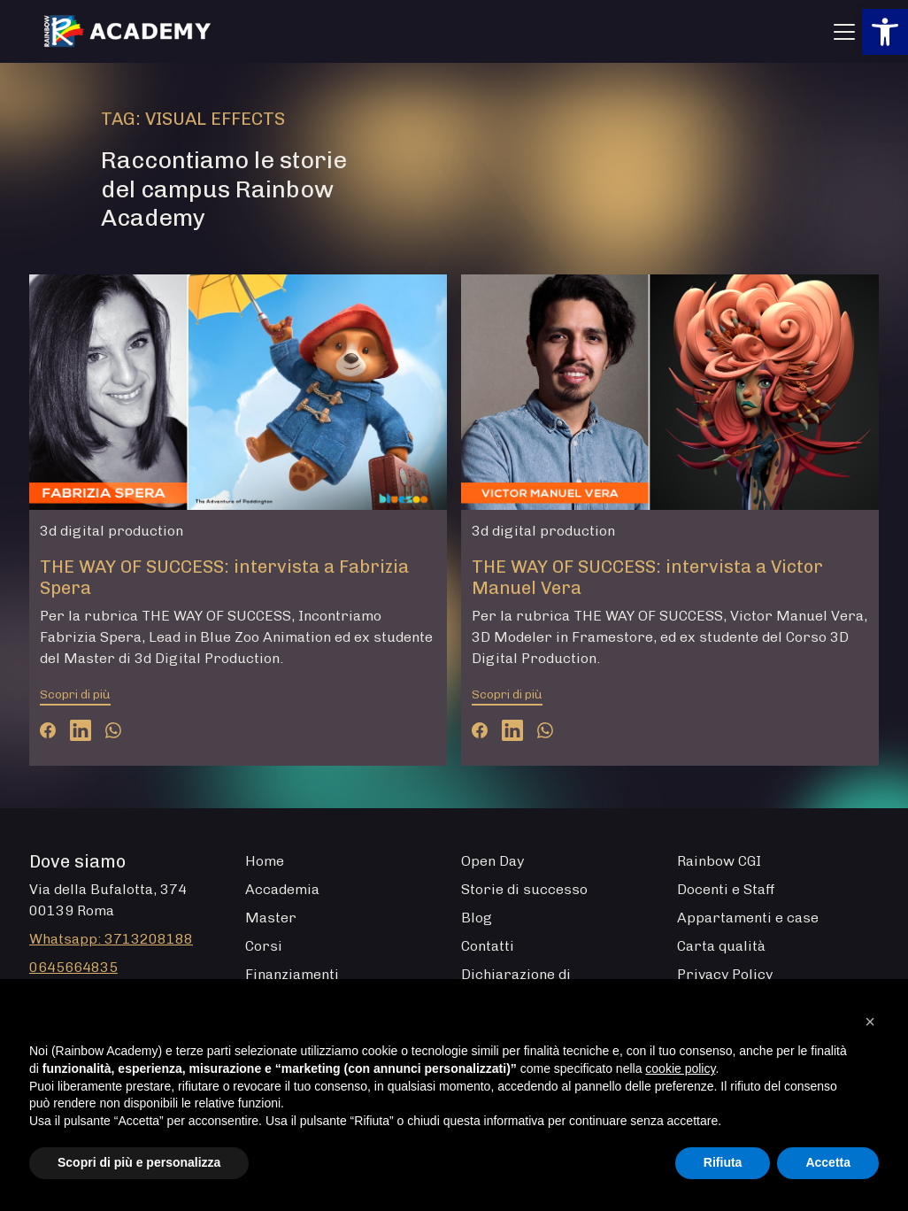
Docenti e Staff (726, 889)
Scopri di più (75, 694)
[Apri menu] (844, 32)
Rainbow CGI (719, 860)
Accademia (282, 889)
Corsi (263, 945)
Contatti (487, 945)
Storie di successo (524, 889)
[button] (885, 32)
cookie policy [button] (680, 1068)
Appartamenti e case (748, 917)
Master (270, 917)
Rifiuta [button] (723, 1162)
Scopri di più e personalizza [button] (139, 1162)
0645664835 (73, 967)
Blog (476, 917)
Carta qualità (721, 945)
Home (264, 860)
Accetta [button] (827, 1162)
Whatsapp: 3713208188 (111, 938)
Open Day (492, 860)
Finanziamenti (292, 974)
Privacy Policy (725, 974)
